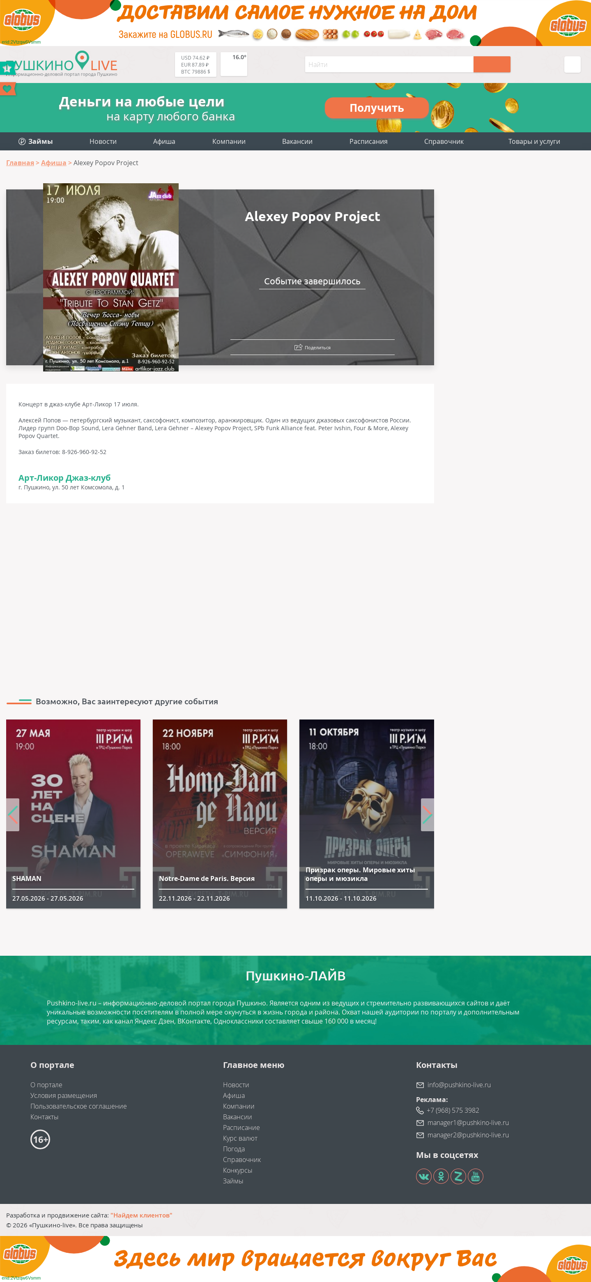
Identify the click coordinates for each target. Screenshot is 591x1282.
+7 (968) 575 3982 (453, 1110)
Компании (229, 141)
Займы (233, 1180)
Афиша (164, 141)
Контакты (44, 1116)
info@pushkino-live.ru (459, 1084)
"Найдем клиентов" (141, 1215)
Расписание (241, 1127)
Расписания (369, 141)
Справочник (444, 141)
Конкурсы (238, 1170)
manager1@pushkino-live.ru (468, 1122)
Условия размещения (63, 1095)
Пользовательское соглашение (78, 1106)
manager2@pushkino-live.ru (468, 1134)
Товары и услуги (534, 141)
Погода (234, 1148)
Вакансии (297, 141)
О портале (46, 1084)
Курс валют (240, 1138)
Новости (103, 141)
